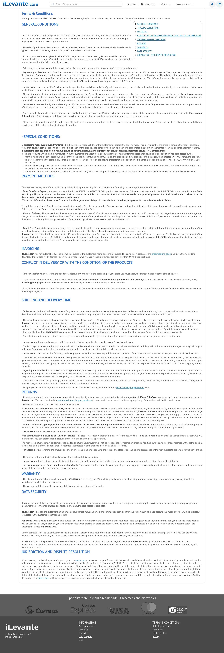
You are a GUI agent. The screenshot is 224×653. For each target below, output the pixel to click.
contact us (80, 560)
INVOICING (142, 31)
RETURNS (141, 43)
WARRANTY (142, 47)
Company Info (85, 636)
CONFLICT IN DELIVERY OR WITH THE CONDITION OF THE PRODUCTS (169, 35)
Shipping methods (162, 626)
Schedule (166, 4)
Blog (81, 639)
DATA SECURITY (144, 51)
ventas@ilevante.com (185, 4)
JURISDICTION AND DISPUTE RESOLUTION (156, 55)
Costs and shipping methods (130, 387)
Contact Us (84, 633)
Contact (132, 4)
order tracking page (161, 253)
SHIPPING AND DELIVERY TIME (151, 39)
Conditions (158, 629)
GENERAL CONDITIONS (147, 24)
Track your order (148, 4)
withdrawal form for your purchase (75, 400)
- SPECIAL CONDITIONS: (148, 27)
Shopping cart (219, 4)
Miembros (212, 4)
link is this (43, 577)
